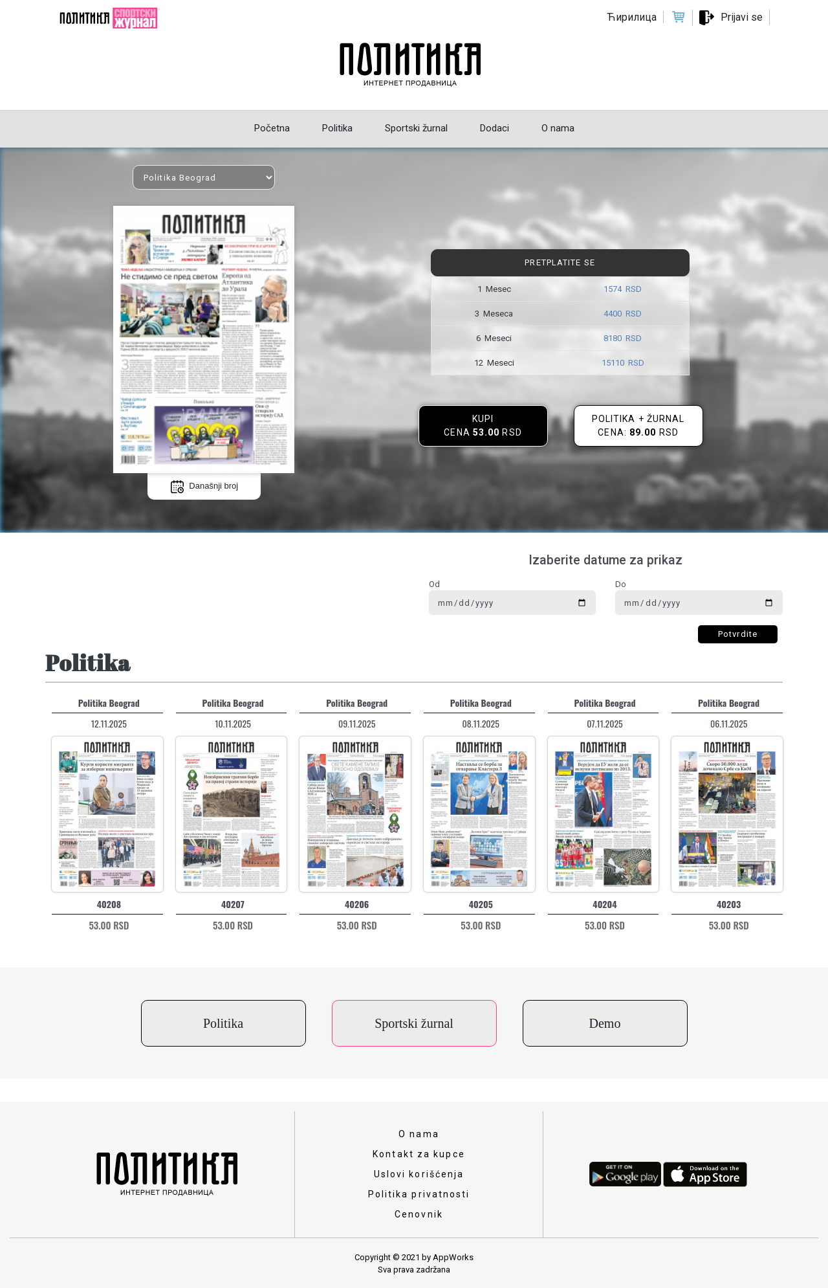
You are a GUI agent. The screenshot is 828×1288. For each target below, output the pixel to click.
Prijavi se (742, 17)
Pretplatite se (559, 262)
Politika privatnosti (419, 1194)
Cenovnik (419, 1214)
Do (620, 584)
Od (434, 584)
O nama (418, 1134)
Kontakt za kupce (419, 1154)
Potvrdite (737, 634)
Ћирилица (632, 17)
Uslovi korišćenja (419, 1174)
